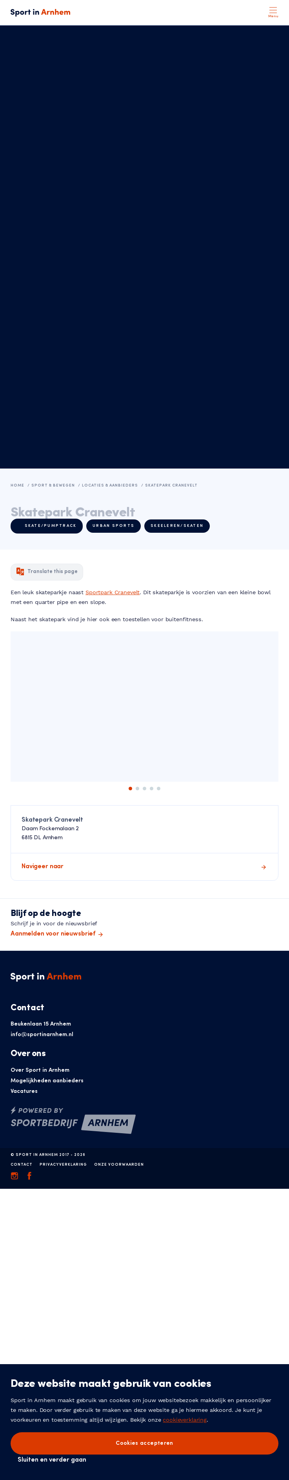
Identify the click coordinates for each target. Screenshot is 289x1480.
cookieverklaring (185, 1419)
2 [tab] (137, 788)
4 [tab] (151, 788)
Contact (22, 1164)
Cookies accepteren (144, 1443)
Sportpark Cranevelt (112, 592)
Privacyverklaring (63, 1164)
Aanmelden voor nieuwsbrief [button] (53, 934)
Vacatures (24, 1091)
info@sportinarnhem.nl (42, 1035)
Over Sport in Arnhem (40, 1070)
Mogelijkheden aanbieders (47, 1081)
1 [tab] (130, 788)
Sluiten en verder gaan (52, 1460)
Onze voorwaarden (119, 1164)
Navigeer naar (43, 866)
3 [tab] (144, 788)
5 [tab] (158, 788)
